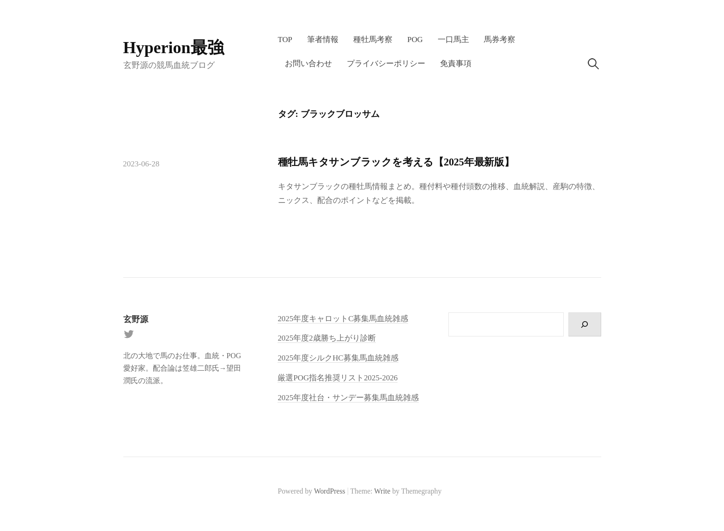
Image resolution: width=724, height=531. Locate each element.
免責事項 (455, 63)
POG (415, 39)
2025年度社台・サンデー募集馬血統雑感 (348, 397)
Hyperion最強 (173, 47)
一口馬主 (453, 39)
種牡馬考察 (372, 39)
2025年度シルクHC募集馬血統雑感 (338, 358)
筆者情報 (322, 39)
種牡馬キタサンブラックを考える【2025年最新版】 (396, 162)
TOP (285, 39)
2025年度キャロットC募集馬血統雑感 (343, 318)
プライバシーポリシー (386, 63)
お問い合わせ (308, 63)
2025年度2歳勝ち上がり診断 (326, 338)
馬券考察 (499, 39)
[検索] (584, 324)
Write (382, 491)
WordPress (329, 491)
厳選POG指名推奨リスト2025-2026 (338, 377)
